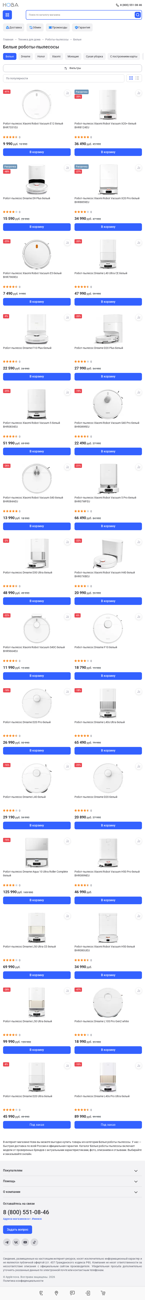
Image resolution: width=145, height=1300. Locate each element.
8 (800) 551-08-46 (131, 4)
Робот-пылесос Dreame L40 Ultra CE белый (101, 273)
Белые (10, 56)
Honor (41, 56)
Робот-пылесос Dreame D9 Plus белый (26, 198)
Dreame (25, 56)
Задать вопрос (17, 1229)
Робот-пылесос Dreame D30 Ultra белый (27, 572)
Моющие (73, 56)
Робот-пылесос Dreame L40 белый (24, 796)
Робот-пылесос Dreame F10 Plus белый (27, 347)
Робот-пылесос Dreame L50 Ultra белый (27, 1021)
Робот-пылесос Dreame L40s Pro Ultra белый (102, 1096)
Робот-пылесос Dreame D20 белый (96, 796)
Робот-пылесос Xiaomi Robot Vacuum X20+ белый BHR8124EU (105, 125)
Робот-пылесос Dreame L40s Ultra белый (100, 722)
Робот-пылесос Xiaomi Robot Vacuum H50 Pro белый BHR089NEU (107, 873)
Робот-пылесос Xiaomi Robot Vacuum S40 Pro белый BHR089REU (107, 424)
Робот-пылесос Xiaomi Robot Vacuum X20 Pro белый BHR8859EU (107, 200)
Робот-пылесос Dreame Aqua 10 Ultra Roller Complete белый (35, 873)
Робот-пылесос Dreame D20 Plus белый (99, 347)
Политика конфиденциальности (23, 1280)
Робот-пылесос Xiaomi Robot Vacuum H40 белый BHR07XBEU (105, 574)
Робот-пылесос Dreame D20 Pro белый (27, 722)
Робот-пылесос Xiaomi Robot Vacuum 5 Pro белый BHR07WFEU (105, 499)
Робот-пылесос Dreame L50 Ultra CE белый (29, 946)
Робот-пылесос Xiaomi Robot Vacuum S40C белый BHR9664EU (34, 649)
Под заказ (37, 1125)
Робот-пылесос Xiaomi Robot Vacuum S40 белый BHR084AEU (33, 499)
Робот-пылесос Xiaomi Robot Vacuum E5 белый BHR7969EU (32, 275)
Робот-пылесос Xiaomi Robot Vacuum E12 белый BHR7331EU (33, 125)
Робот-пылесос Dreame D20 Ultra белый (27, 1096)
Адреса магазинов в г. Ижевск (22, 1218)
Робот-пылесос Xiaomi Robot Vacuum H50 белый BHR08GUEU (105, 948)
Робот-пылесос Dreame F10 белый (96, 647)
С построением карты (123, 56)
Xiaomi (56, 56)
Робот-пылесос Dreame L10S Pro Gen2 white (102, 1021)
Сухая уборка (94, 56)
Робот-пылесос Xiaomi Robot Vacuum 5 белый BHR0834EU (31, 424)
